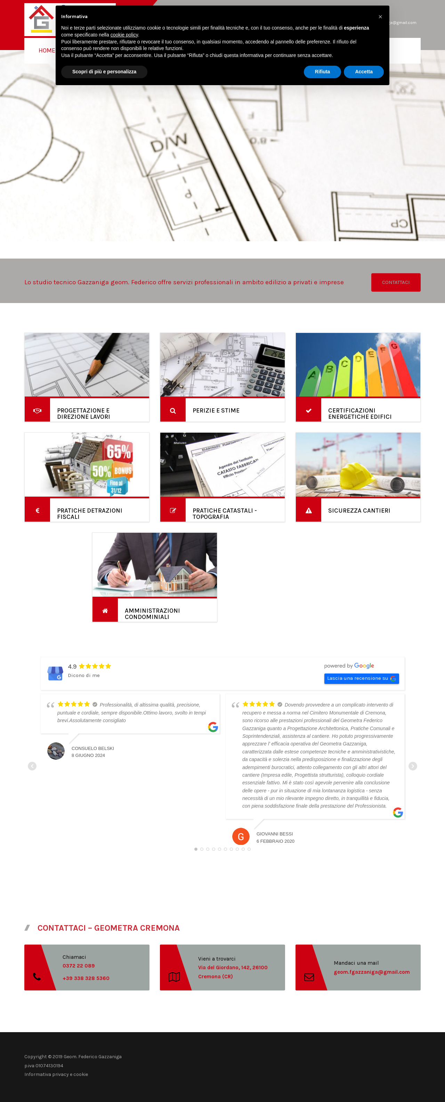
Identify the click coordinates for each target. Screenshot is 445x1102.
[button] (380, 16)
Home (47, 50)
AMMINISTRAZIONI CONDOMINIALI (152, 614)
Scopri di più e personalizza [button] (104, 71)
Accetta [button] (364, 71)
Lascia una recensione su (361, 678)
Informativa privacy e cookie (56, 1074)
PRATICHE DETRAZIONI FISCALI (89, 514)
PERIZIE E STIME (216, 410)
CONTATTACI (396, 282)
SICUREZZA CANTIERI (359, 510)
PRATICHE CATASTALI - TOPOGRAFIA (225, 514)
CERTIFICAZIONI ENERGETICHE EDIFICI (360, 414)
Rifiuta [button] (322, 71)
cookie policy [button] (124, 35)
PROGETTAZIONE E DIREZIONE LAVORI (83, 414)
